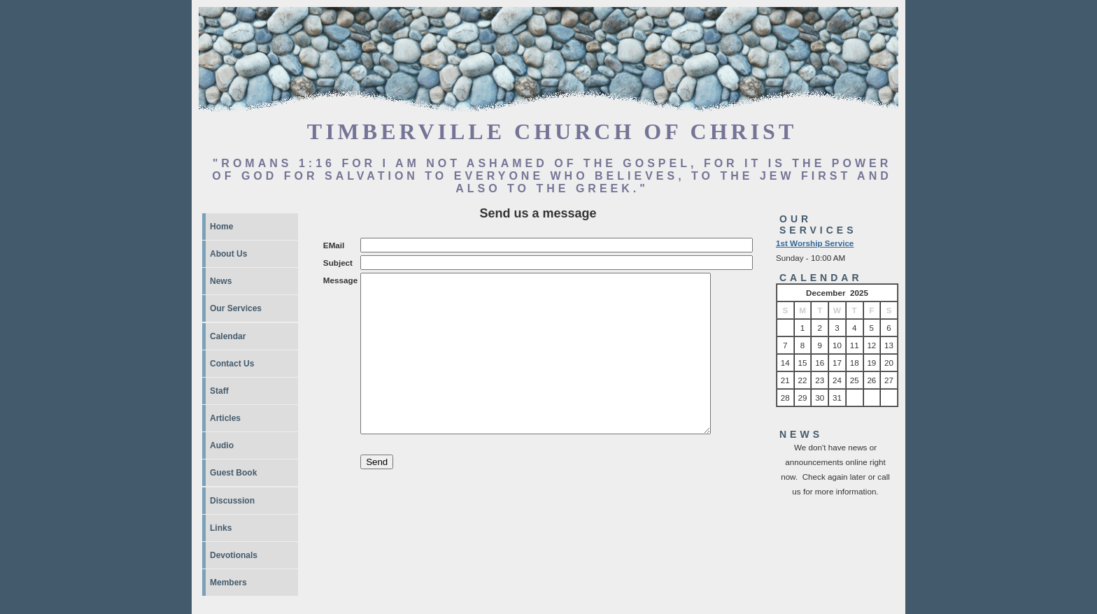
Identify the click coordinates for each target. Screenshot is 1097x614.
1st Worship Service (815, 243)
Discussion (232, 501)
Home (221, 226)
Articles (225, 418)
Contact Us (232, 364)
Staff (219, 391)
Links (221, 528)
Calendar (228, 336)
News (221, 281)
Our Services (236, 308)
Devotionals (233, 555)
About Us (228, 254)
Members (228, 582)
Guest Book (233, 473)
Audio (222, 445)
